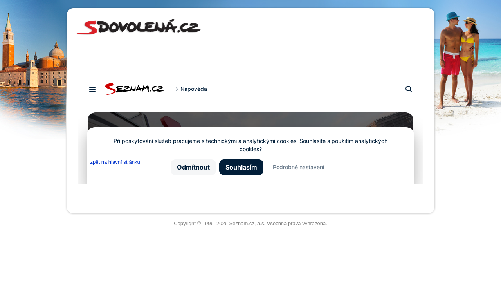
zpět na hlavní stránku (115, 162)
